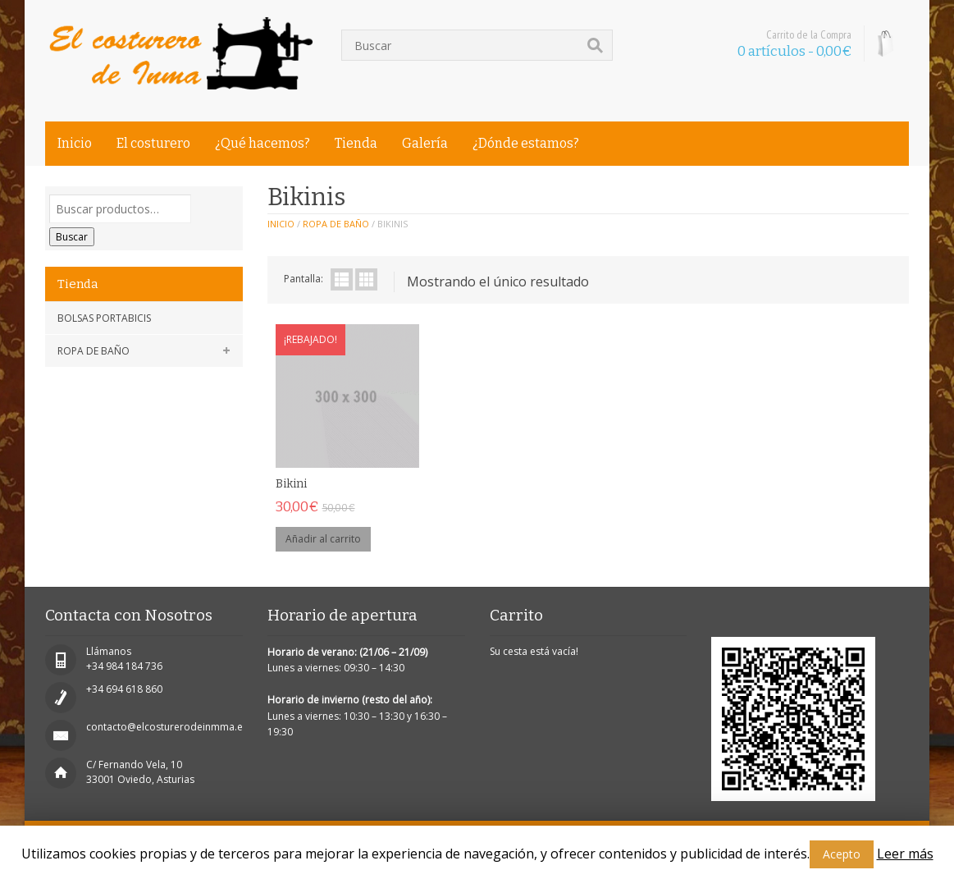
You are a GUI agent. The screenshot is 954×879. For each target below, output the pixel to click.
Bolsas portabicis (104, 318)
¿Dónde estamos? (525, 143)
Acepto (841, 854)
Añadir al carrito (323, 539)
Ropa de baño (93, 351)
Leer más (905, 853)
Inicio (74, 143)
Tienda (356, 143)
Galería (425, 143)
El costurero (153, 143)
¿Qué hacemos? (262, 143)
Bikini (291, 484)
